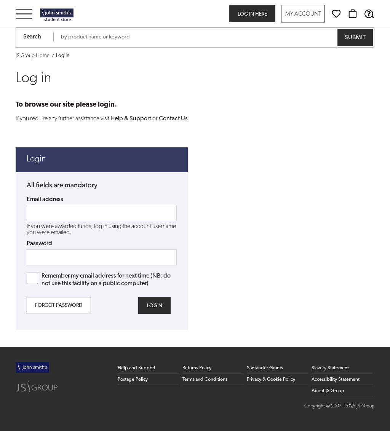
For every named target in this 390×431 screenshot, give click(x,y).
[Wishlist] (336, 13)
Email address (45, 199)
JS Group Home (33, 55)
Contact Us (173, 119)
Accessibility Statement (336, 379)
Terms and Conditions (204, 379)
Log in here (252, 14)
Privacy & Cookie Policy (271, 379)
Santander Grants (265, 368)
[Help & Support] (369, 13)
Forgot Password (58, 305)
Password (39, 244)
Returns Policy (196, 368)
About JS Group (328, 390)
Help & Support (130, 119)
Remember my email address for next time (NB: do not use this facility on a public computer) (99, 279)
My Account (303, 14)
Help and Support (136, 368)
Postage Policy (133, 379)
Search (32, 37)
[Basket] (352, 13)
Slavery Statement (330, 368)
